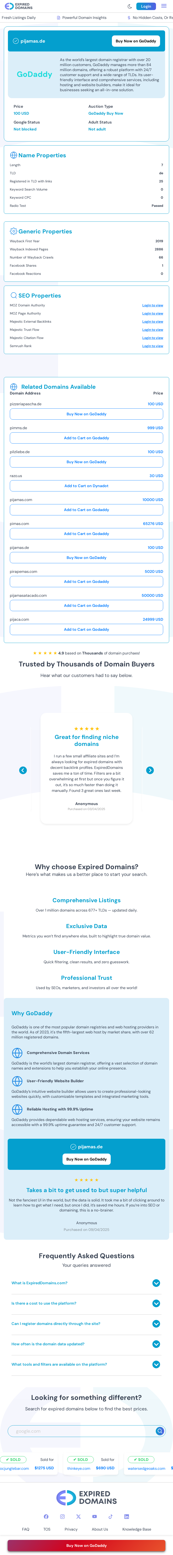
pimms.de (18, 427)
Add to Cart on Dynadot (86, 485)
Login (146, 6)
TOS (46, 1529)
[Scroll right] (150, 770)
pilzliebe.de (20, 451)
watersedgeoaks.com (147, 1468)
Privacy (71, 1529)
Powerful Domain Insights (82, 17)
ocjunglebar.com (15, 1468)
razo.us (16, 475)
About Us (100, 1529)
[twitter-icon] (78, 1516)
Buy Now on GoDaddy (86, 414)
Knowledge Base (136, 1529)
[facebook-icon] (46, 1516)
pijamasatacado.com (28, 595)
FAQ (25, 1529)
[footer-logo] (86, 1498)
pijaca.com (19, 619)
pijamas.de (19, 547)
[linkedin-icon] (126, 1516)
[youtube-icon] (94, 1516)
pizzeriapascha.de (25, 403)
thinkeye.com (79, 1468)
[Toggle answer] (156, 1283)
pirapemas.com (23, 571)
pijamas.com (21, 499)
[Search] (160, 1431)
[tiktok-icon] (110, 1516)
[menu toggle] (164, 6)
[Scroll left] (23, 770)
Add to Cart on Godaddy (86, 437)
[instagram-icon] (62, 1516)
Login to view (152, 305)
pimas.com (19, 523)
